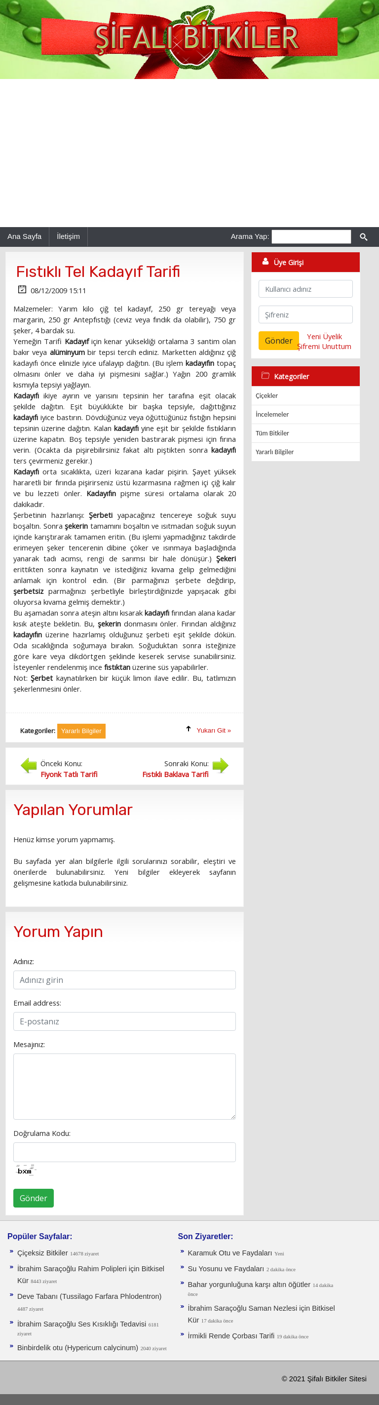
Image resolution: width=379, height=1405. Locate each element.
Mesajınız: (29, 1044)
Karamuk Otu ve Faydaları (230, 1253)
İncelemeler (272, 414)
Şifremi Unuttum (324, 346)
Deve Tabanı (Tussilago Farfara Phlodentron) (89, 1296)
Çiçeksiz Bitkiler (42, 1253)
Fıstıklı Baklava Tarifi (175, 774)
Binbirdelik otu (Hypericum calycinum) (77, 1348)
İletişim (68, 236)
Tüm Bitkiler (272, 433)
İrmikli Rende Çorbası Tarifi (231, 1336)
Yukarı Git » (214, 730)
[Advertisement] (189, 153)
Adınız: (23, 961)
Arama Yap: (250, 236)
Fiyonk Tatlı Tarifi (69, 774)
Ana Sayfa (24, 236)
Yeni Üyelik (324, 336)
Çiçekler (267, 395)
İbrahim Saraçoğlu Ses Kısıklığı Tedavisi (81, 1324)
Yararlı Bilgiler (275, 452)
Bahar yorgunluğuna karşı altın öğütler (249, 1284)
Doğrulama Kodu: (42, 1133)
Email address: (37, 1003)
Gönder (33, 1198)
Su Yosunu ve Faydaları (226, 1269)
